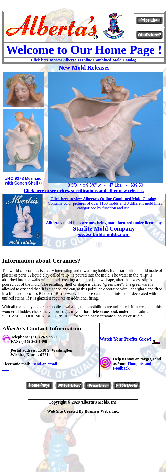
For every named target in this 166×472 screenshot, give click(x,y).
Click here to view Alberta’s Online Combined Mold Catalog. (84, 60)
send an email (45, 364)
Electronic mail (15, 364)
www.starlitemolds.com (103, 234)
